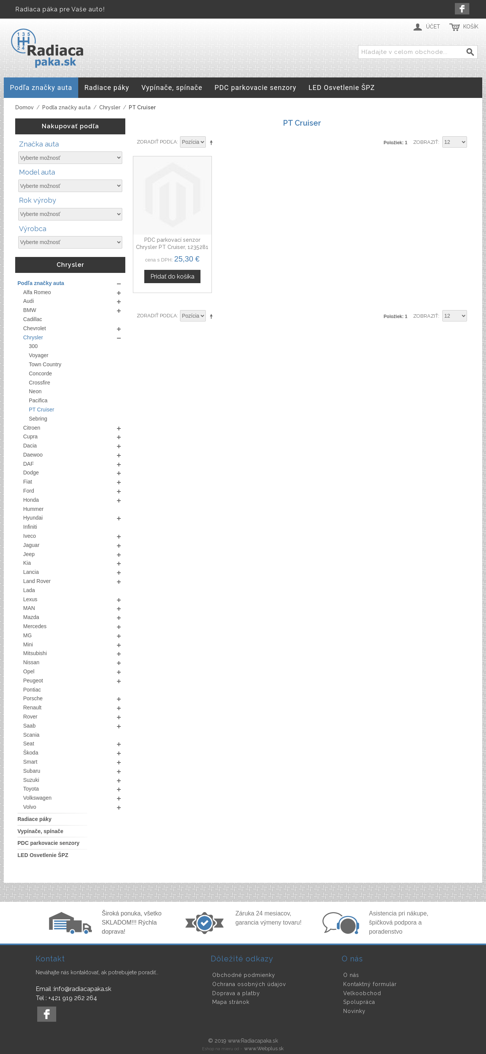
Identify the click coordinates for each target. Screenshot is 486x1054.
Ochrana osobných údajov (249, 984)
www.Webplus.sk (264, 1048)
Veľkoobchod (362, 993)
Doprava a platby (236, 993)
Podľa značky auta (66, 107)
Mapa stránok (230, 1002)
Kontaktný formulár (370, 984)
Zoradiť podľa (157, 142)
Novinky (354, 1011)
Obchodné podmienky (243, 975)
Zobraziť (425, 142)
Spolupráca (359, 1002)
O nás (351, 975)
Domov (24, 107)
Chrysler (109, 107)
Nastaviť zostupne (212, 142)
